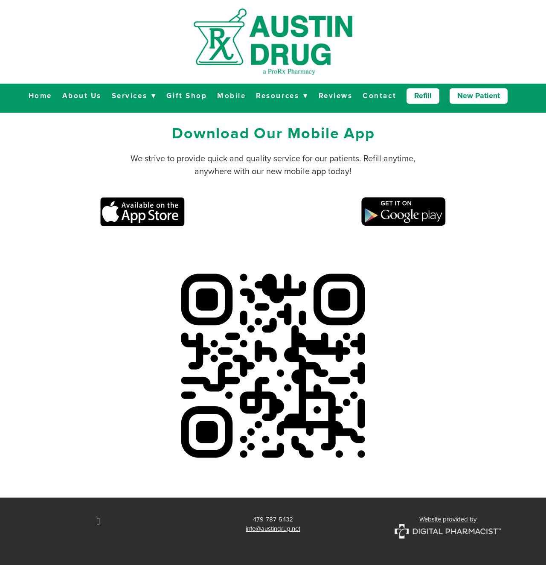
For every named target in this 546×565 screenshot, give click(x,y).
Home (40, 95)
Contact (379, 95)
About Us (82, 95)
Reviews (336, 95)
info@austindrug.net (273, 528)
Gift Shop (186, 95)
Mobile (231, 95)
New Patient (478, 95)
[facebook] (98, 521)
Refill (423, 95)
